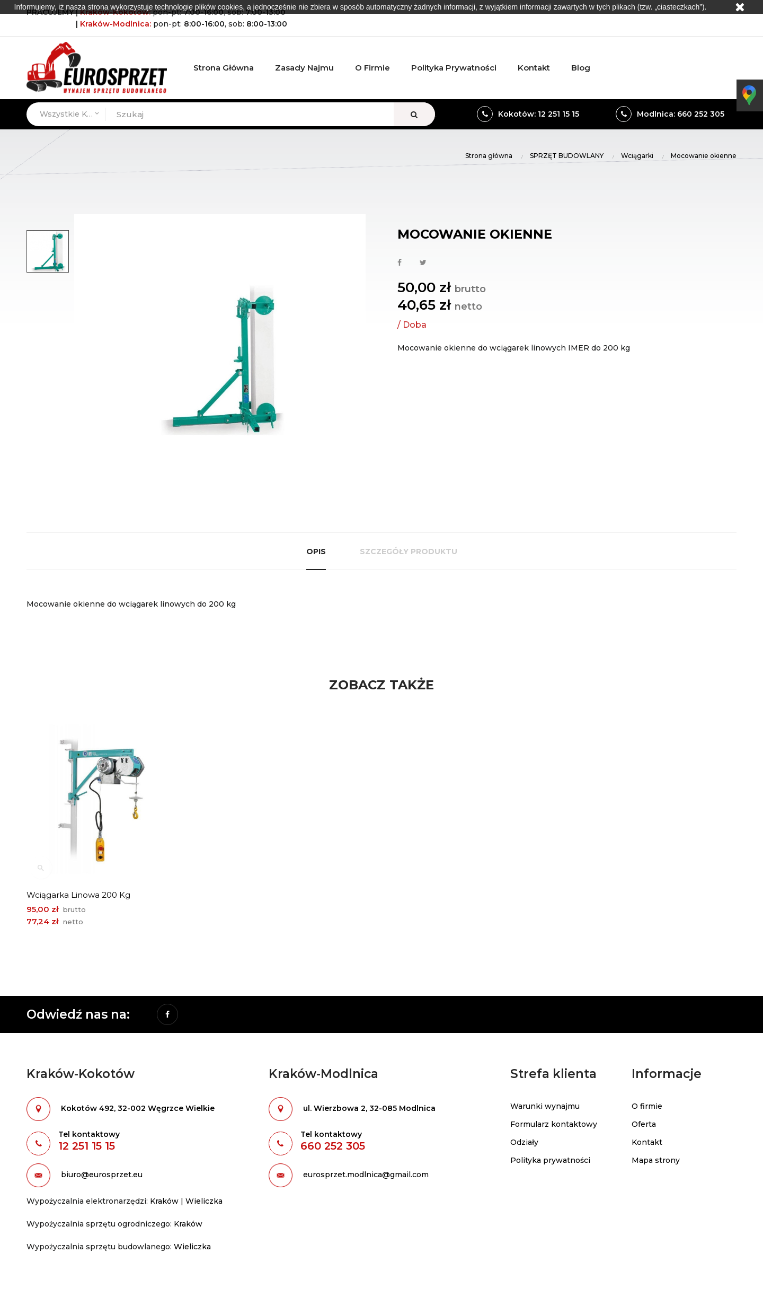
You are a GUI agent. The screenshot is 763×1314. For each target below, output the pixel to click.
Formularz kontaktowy (553, 1124)
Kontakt (647, 1142)
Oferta (644, 1124)
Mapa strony (656, 1160)
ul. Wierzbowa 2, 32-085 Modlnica (369, 1108)
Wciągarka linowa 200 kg (78, 895)
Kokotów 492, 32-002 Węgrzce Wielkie (138, 1108)
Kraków (164, 1201)
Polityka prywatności (550, 1160)
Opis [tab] (316, 551)
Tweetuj (423, 263)
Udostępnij (399, 263)
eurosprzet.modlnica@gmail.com (366, 1174)
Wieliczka (204, 1201)
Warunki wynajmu (545, 1106)
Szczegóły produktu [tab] (408, 551)
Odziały (524, 1142)
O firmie (647, 1106)
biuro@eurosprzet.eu (102, 1174)
